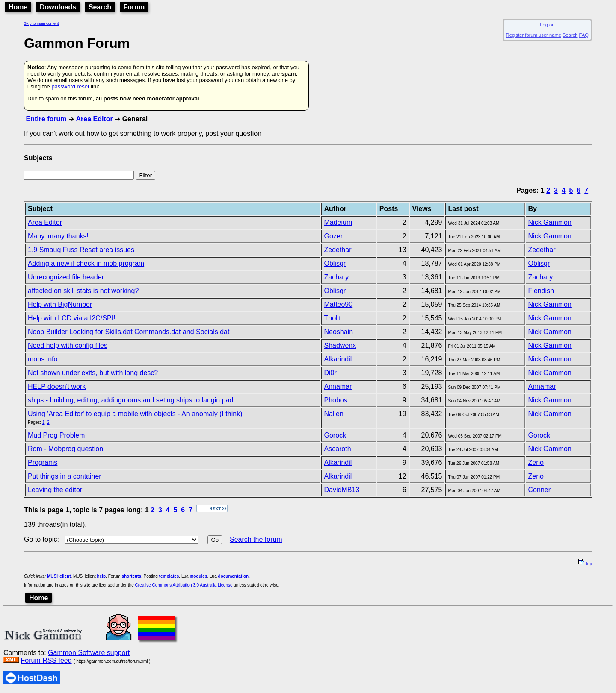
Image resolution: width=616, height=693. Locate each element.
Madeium (338, 222)
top (585, 563)
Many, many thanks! (58, 236)
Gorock (335, 435)
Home (18, 7)
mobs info (42, 359)
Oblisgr (335, 263)
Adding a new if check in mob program (86, 263)
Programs (42, 462)
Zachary (336, 277)
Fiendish (541, 290)
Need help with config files (67, 345)
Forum (134, 7)
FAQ (584, 35)
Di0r (330, 372)
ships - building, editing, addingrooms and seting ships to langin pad (130, 400)
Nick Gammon (550, 222)
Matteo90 (338, 304)
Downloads (58, 7)
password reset (70, 86)
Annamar (338, 386)
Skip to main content (41, 23)
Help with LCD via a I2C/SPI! (72, 318)
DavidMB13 (341, 489)
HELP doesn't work (57, 386)
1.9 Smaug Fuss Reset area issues (81, 249)
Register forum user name (533, 35)
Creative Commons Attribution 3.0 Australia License (184, 585)
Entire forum (46, 119)
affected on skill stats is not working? (83, 290)
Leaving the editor (55, 489)
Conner (539, 489)
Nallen (333, 413)
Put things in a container (64, 476)
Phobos (335, 400)
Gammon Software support (89, 652)
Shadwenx (340, 345)
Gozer (333, 236)
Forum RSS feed (46, 660)
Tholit (332, 318)
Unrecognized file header (66, 277)
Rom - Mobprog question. (66, 448)
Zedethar (337, 249)
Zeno (536, 462)
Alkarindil (338, 359)
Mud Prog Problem (56, 435)
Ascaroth (337, 448)
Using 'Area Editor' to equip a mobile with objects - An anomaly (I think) (135, 413)
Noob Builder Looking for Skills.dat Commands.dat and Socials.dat (128, 331)
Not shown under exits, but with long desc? (93, 372)
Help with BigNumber (60, 304)
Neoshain (338, 331)
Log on (547, 24)
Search (100, 7)
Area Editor (94, 119)
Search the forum (256, 539)
